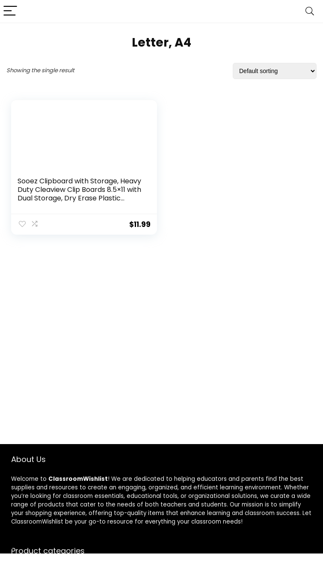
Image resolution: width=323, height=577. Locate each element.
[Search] (309, 11)
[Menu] (10, 11)
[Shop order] (275, 71)
